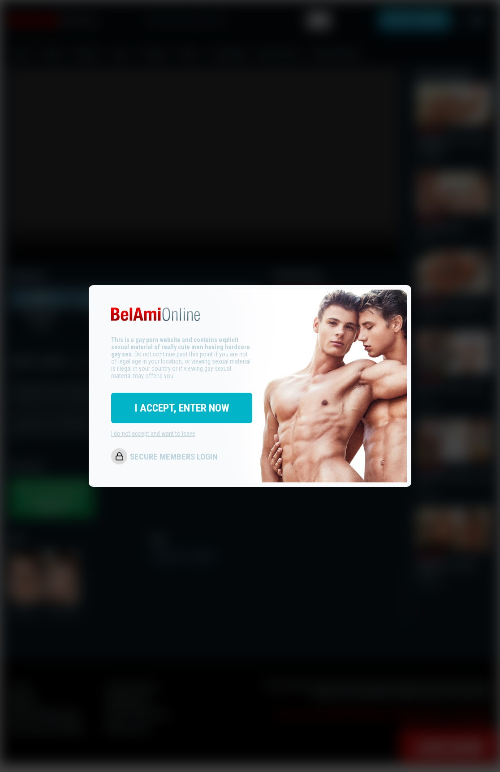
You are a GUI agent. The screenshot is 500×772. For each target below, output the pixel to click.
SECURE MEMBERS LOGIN (174, 456)
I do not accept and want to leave (153, 433)
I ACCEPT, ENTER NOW (182, 408)
